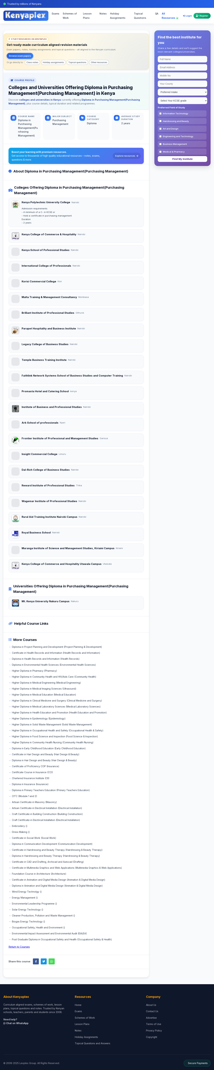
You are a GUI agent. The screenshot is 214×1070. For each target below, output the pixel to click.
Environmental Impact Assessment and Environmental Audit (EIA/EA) (49, 933)
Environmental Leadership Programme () (34, 903)
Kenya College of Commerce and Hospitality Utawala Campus (62, 564)
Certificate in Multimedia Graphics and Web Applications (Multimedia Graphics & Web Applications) (67, 867)
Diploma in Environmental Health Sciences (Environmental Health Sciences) (54, 664)
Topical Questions (140, 15)
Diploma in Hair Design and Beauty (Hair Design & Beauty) (44, 760)
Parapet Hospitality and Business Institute (49, 328)
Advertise (151, 1017)
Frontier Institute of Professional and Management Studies (60, 438)
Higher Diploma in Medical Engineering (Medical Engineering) (46, 682)
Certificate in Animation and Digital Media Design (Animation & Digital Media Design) (58, 879)
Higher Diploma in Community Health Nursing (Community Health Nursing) (53, 742)
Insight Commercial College (39, 454)
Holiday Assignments (117, 15)
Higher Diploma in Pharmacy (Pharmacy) (34, 670)
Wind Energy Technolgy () (27, 891)
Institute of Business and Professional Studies (52, 407)
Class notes (32, 62)
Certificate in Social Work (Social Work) (34, 837)
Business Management (175, 144)
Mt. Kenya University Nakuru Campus (46, 601)
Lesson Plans (87, 15)
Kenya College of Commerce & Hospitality (49, 234)
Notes (103, 13)
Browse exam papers (20, 56)
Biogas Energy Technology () (28, 921)
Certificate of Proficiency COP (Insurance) (35, 766)
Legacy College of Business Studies (45, 344)
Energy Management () (25, 897)
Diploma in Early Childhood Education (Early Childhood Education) (49, 748)
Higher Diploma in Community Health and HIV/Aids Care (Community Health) (54, 676)
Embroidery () (19, 826)
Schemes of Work (70, 15)
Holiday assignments (53, 62)
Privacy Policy (154, 1030)
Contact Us (152, 1011)
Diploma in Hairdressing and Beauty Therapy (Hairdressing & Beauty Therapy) (56, 855)
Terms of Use (153, 1024)
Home (78, 1004)
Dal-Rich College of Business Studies (46, 469)
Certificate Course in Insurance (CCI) (32, 772)
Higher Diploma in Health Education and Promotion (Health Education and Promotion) (59, 712)
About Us (151, 1004)
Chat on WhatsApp (15, 1023)
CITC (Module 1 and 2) (24, 796)
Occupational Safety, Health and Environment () (38, 927)
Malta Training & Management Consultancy (49, 297)
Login (187, 15)
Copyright (151, 1037)
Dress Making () (21, 831)
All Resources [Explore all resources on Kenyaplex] (170, 15)
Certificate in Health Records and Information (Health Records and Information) (56, 652)
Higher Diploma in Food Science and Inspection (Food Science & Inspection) (55, 736)
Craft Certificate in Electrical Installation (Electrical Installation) (46, 820)
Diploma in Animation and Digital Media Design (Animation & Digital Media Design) (57, 885)
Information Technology (175, 113)
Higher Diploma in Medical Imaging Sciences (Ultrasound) (44, 688)
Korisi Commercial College (39, 281)
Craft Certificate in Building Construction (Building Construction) (47, 814)
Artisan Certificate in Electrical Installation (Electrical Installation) (47, 808)
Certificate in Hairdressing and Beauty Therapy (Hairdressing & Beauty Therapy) (57, 849)
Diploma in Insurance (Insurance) (30, 784)
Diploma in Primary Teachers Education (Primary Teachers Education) (51, 790)
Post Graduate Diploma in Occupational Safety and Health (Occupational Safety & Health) (62, 939)
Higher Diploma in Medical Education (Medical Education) (44, 694)
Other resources (99, 62)
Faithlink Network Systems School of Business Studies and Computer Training (72, 375)
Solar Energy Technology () (27, 909)
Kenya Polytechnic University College (46, 202)
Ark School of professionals (40, 422)
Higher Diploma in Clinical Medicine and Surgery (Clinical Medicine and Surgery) (57, 700)
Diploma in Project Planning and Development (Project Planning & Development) (57, 646)
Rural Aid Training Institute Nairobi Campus (49, 516)
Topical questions (77, 62)
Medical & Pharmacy (174, 151)
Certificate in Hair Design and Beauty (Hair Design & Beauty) (45, 754)
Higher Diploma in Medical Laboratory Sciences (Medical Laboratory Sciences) (56, 706)
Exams (55, 13)
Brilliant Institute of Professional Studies (48, 312)
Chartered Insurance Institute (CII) (30, 778)
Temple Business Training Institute (44, 360)
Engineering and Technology (178, 136)
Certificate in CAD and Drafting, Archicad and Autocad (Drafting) (48, 861)
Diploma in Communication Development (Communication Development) (52, 843)
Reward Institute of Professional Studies (48, 485)
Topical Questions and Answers (92, 1043)
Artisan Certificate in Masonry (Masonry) (34, 802)
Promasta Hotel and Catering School (45, 391)
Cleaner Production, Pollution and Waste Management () (43, 915)
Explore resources (126, 155)
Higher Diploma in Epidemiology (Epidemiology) (39, 718)
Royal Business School (36, 532)
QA (156, 13)
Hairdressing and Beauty (176, 121)
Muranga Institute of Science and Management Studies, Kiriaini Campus (68, 548)
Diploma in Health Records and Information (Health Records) (46, 658)
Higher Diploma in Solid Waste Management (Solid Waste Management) (52, 724)
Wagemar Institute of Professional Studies (49, 501)
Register (202, 16)
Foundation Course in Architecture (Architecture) (39, 873)
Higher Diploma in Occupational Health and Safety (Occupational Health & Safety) (57, 730)
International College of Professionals (46, 265)
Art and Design (170, 128)
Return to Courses (19, 946)
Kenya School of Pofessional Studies (46, 250)
